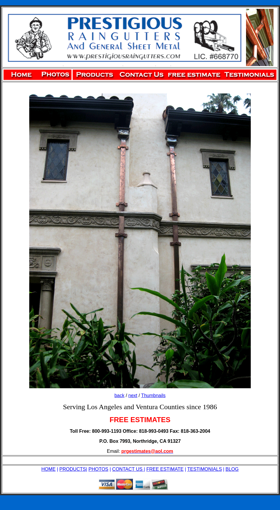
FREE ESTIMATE (164, 469)
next (132, 395)
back (119, 395)
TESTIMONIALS (204, 469)
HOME (48, 469)
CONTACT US (128, 469)
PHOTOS (98, 469)
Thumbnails (153, 395)
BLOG (231, 469)
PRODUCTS (72, 469)
